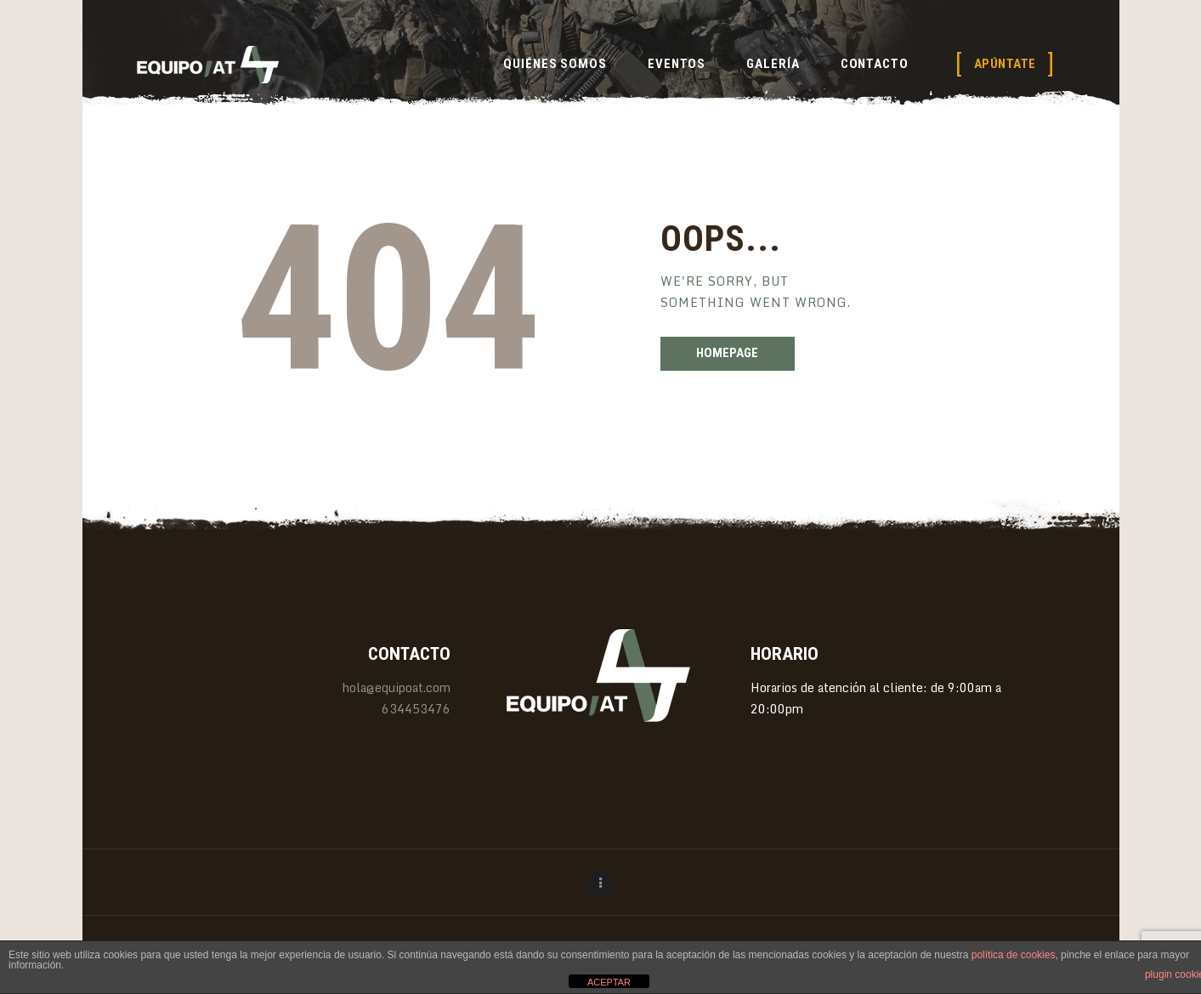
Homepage (727, 353)
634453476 (416, 709)
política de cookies (1014, 955)
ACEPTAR (609, 982)
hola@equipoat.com (396, 687)
